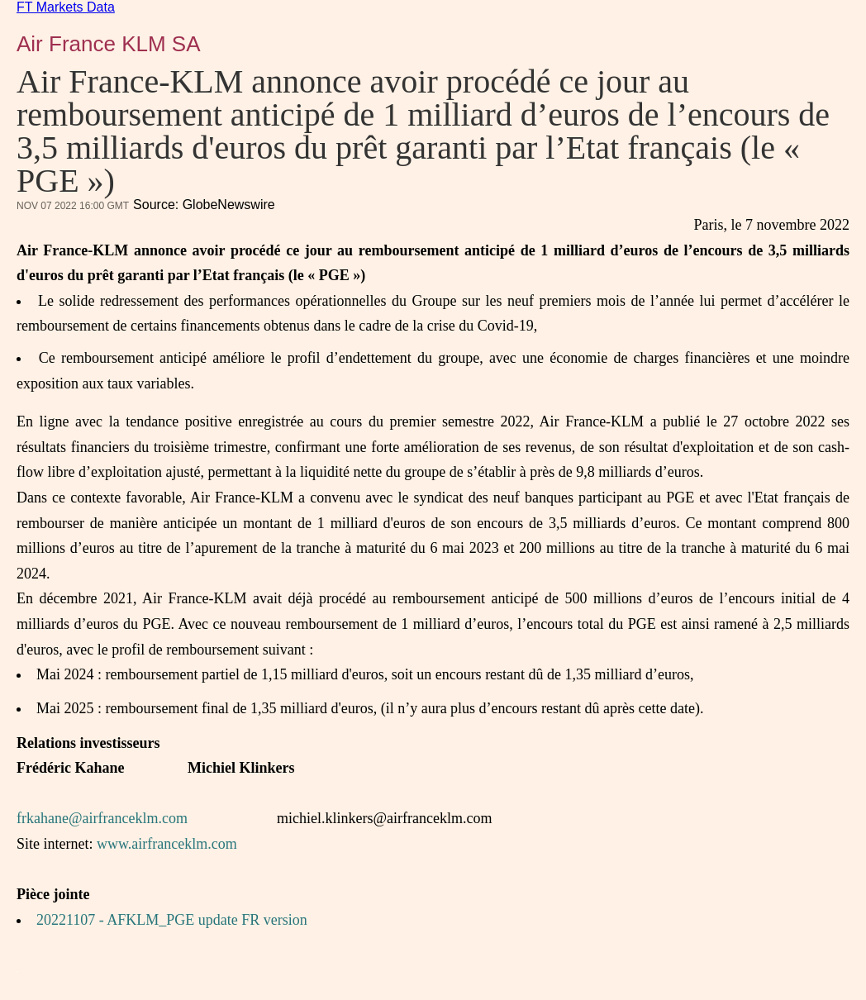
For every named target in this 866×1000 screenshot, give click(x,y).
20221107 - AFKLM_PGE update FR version (171, 920)
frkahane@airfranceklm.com (102, 818)
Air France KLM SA (109, 43)
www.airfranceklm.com (167, 844)
